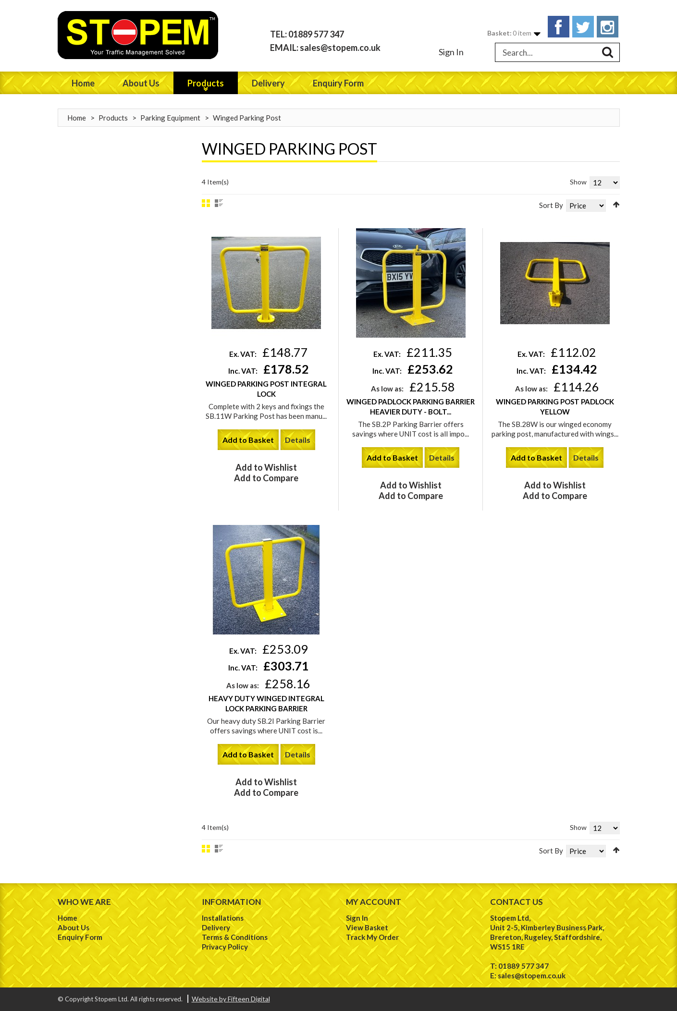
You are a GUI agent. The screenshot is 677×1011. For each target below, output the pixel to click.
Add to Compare (266, 478)
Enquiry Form (80, 937)
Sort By (551, 205)
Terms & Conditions (235, 937)
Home (76, 117)
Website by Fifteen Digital (231, 999)
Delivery (216, 927)
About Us (73, 927)
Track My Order (372, 937)
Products (113, 117)
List (219, 203)
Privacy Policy (225, 946)
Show (578, 182)
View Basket (367, 927)
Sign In (451, 52)
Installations (223, 918)
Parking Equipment (170, 117)
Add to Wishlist (266, 467)
